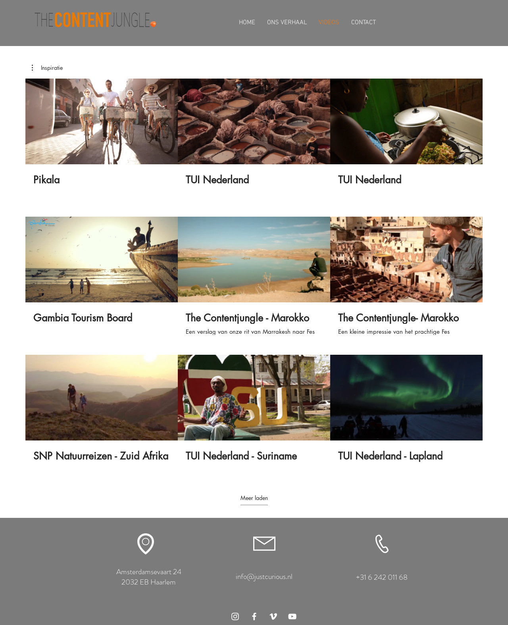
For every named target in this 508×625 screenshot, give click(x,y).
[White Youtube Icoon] (292, 616)
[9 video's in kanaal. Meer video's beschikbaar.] (254, 276)
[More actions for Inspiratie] (47, 68)
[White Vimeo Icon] (273, 616)
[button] (47, 68)
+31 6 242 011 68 (382, 577)
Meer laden (254, 498)
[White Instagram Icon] (235, 616)
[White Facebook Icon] (254, 616)
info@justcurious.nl (264, 576)
